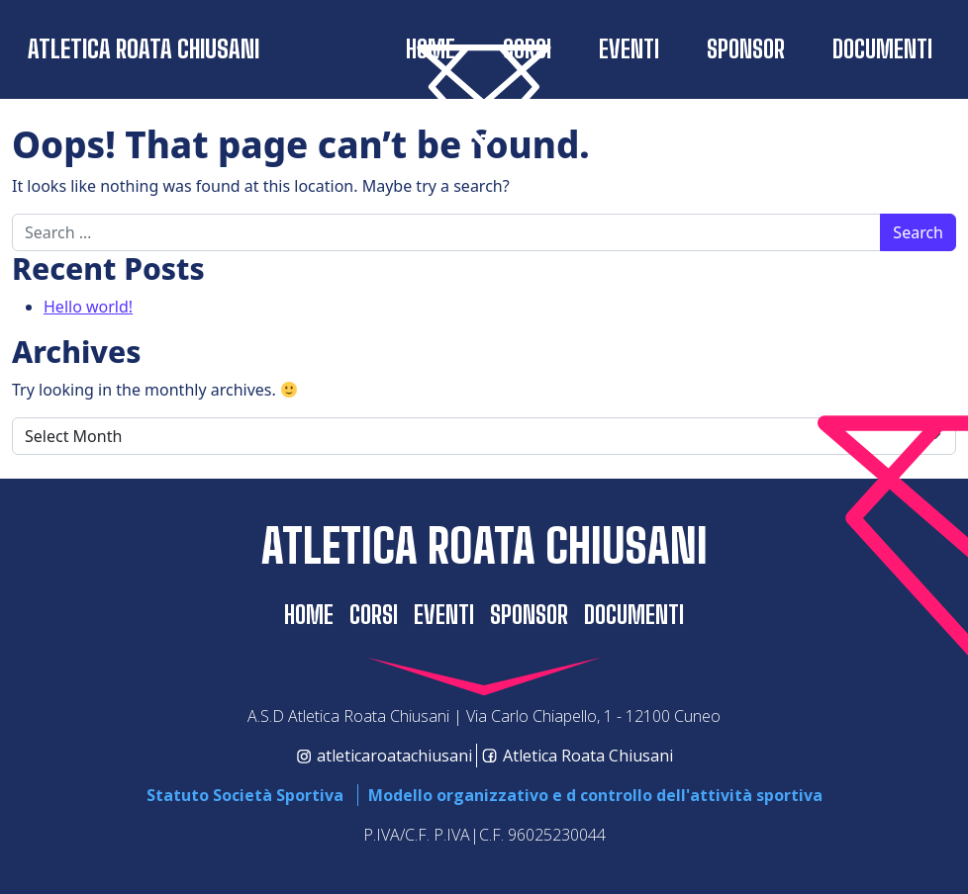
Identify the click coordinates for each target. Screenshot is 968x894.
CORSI (373, 614)
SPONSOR (746, 49)
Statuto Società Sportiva (244, 795)
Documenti (882, 49)
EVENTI (629, 49)
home (309, 614)
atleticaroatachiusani (384, 755)
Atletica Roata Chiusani (143, 49)
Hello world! (88, 306)
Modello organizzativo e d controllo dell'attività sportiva (595, 795)
